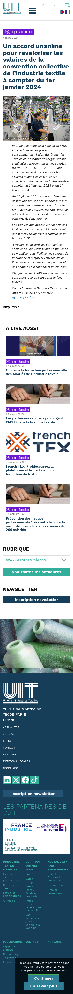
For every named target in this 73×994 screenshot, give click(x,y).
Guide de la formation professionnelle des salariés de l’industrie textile (36, 372)
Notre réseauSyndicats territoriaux (33, 891)
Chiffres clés (8, 886)
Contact (9, 747)
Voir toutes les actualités (36, 572)
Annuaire (10, 754)
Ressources (10, 962)
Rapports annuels (9, 948)
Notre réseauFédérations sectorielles (33, 905)
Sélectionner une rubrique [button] (26, 559)
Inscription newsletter (36, 599)
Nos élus (31, 874)
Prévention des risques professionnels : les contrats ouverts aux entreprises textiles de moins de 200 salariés (35, 524)
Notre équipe (29, 880)
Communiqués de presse (11, 955)
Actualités (11, 727)
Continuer (43, 978)
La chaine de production (10, 877)
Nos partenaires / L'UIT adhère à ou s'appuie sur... (33, 923)
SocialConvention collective (55, 877)
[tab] (36, 560)
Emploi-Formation (55, 891)
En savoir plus (44, 986)
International (56, 885)
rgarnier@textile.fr (24, 297)
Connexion (11, 768)
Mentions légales (16, 761)
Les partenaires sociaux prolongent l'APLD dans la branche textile (34, 420)
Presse (8, 740)
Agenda (8, 734)
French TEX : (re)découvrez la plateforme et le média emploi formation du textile (30, 470)
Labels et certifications (11, 894)
